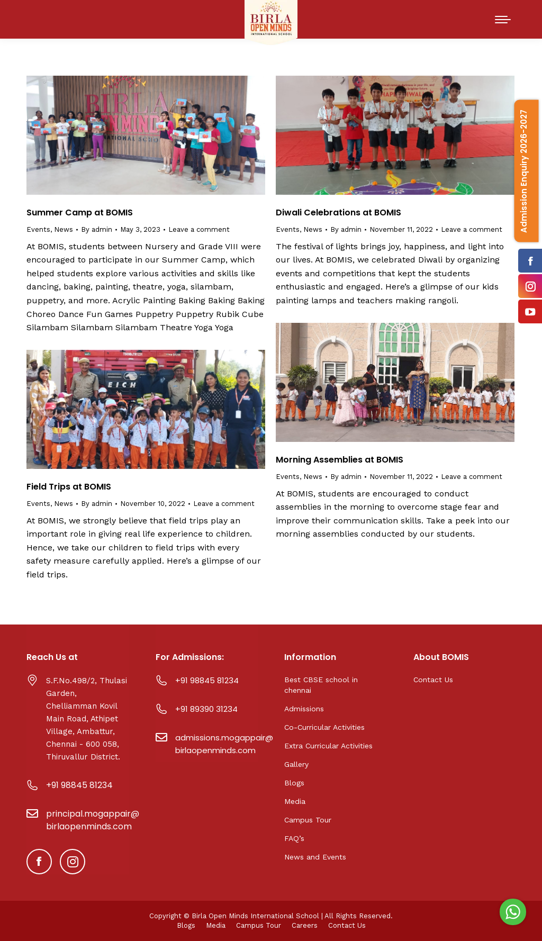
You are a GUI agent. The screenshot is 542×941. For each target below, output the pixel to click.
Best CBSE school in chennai (321, 684)
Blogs (294, 783)
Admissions (304, 708)
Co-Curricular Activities (324, 727)
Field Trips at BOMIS (68, 487)
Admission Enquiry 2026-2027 (523, 171)
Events (38, 229)
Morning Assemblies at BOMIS (339, 460)
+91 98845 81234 (79, 785)
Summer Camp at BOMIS (79, 212)
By (96, 229)
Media (294, 801)
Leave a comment (199, 229)
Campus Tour (307, 820)
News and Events (315, 857)
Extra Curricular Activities (328, 745)
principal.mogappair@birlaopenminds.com (92, 820)
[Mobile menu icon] (503, 20)
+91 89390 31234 (206, 708)
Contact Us (433, 679)
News (63, 229)
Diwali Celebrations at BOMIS (338, 212)
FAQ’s (294, 838)
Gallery (296, 764)
